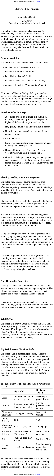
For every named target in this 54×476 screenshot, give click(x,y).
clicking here (37, 1)
